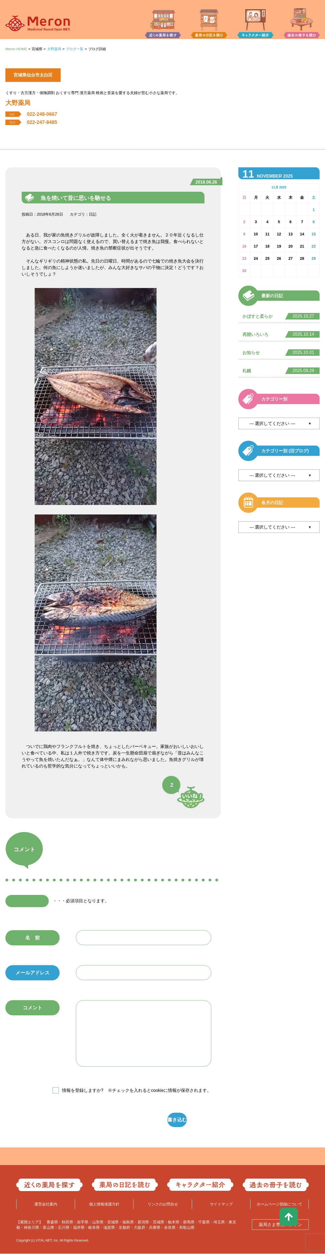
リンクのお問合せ (163, 1205)
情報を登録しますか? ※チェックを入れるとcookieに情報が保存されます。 (136, 1090)
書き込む (139, 1120)
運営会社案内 (45, 1205)
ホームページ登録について (279, 1205)
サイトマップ (221, 1205)
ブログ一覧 (74, 49)
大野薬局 (54, 49)
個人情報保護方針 (104, 1205)
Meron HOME (16, 49)
